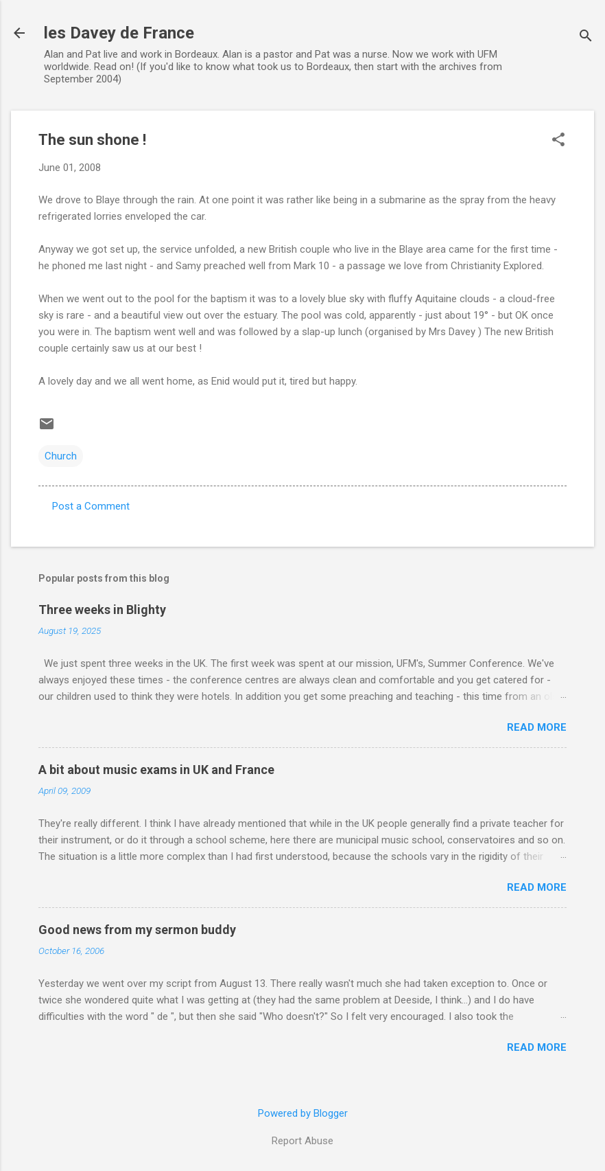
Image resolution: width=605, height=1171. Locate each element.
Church (61, 456)
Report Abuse (302, 1141)
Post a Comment (91, 506)
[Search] (586, 37)
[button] (558, 140)
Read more (537, 727)
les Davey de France (119, 33)
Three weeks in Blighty (102, 609)
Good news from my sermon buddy (137, 929)
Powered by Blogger (303, 1113)
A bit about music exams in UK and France (156, 769)
